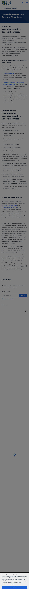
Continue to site (14, 587)
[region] (14, 580)
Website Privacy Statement (9, 584)
